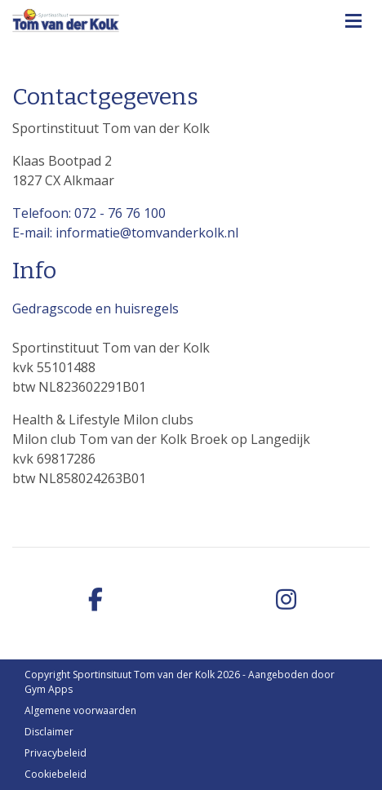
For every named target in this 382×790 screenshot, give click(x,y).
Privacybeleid (55, 753)
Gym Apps (48, 689)
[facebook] (95, 600)
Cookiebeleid (55, 774)
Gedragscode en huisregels (95, 308)
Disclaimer (48, 732)
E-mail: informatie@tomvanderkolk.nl (125, 233)
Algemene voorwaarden (80, 710)
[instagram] (286, 600)
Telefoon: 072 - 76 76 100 (89, 213)
